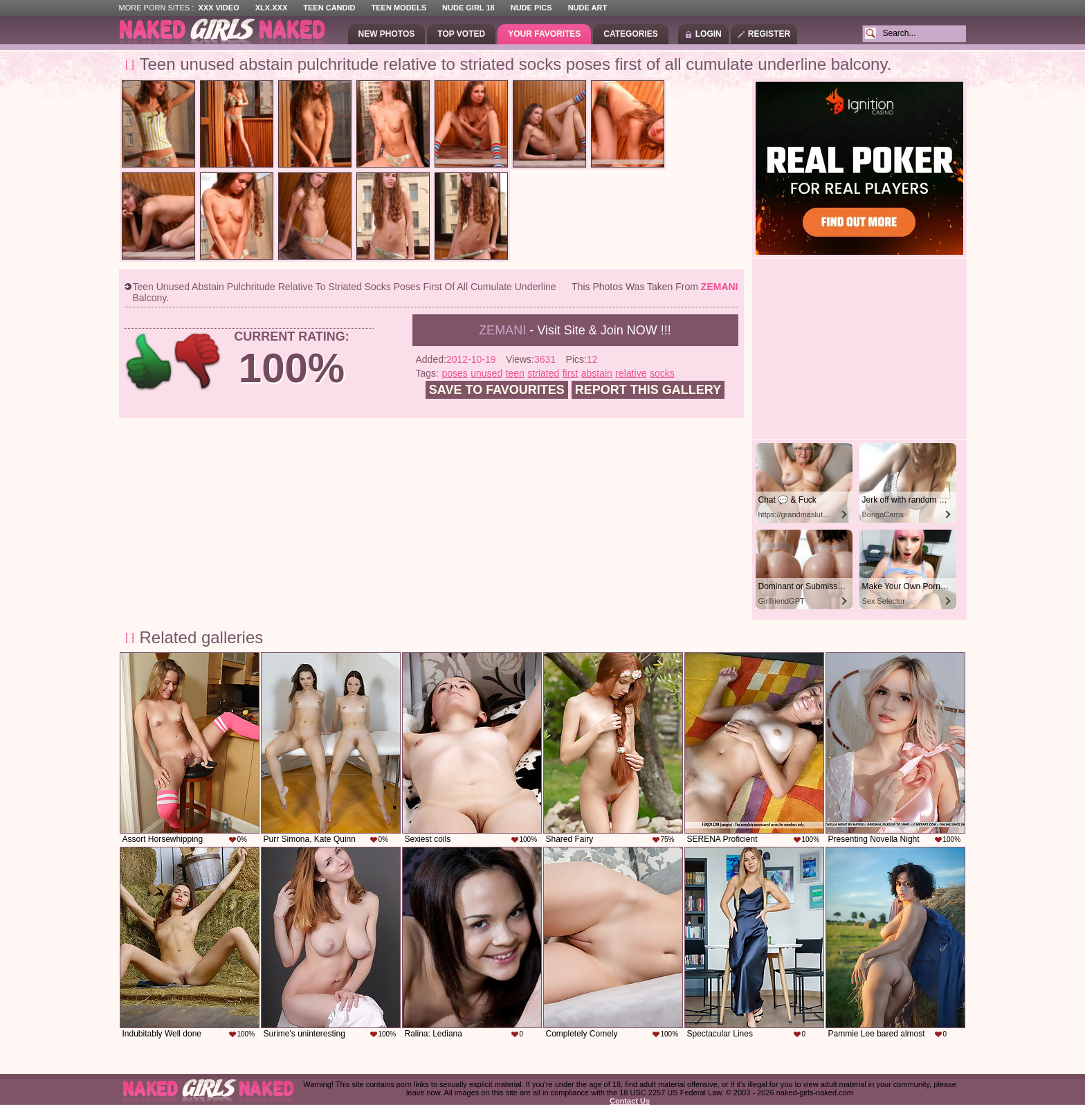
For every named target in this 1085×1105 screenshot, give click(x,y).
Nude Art (587, 7)
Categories (630, 34)
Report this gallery (648, 390)
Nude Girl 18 (468, 7)
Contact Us (630, 1101)
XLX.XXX (271, 7)
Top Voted (461, 34)
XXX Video (218, 7)
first (570, 373)
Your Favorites (544, 34)
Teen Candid (329, 7)
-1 (198, 361)
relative (630, 373)
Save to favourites (497, 390)
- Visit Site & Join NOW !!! (575, 330)
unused (486, 373)
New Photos (386, 34)
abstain (596, 373)
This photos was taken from (655, 286)
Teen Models (399, 7)
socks (662, 373)
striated (543, 373)
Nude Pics (531, 7)
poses (454, 373)
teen (515, 373)
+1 (149, 361)
